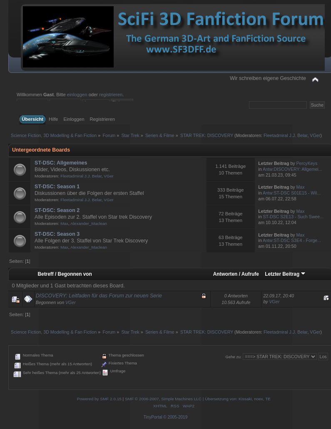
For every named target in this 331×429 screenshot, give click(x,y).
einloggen (77, 94)
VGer (315, 135)
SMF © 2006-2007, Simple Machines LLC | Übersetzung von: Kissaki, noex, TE (198, 399)
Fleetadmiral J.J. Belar (285, 135)
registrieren (110, 94)
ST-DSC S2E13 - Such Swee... (293, 216)
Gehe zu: (234, 356)
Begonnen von (75, 274)
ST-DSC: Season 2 (57, 210)
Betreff (46, 274)
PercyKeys (307, 163)
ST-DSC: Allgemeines (61, 163)
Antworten (225, 274)
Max (300, 187)
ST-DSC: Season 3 (57, 234)
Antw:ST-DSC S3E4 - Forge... (292, 240)
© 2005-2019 (175, 417)
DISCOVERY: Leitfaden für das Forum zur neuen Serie (99, 296)
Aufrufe (250, 274)
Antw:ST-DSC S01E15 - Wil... (292, 192)
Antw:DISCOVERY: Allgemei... (292, 169)
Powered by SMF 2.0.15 (99, 399)
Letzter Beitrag (285, 274)
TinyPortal (153, 417)
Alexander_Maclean (88, 223)
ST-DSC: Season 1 (57, 187)
